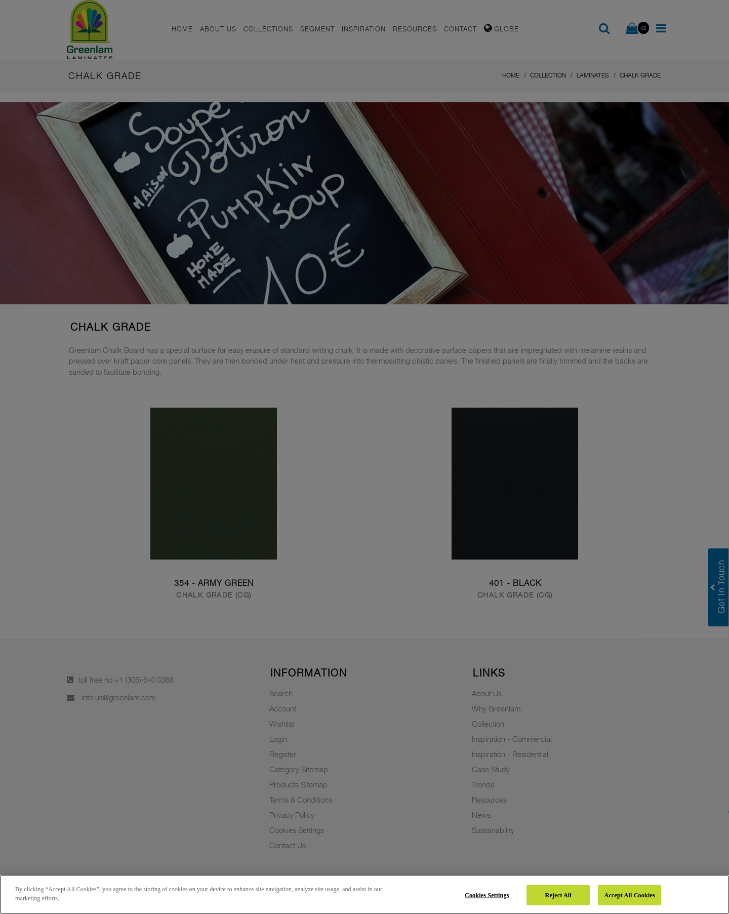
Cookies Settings (487, 894)
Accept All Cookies (629, 894)
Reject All (558, 894)
